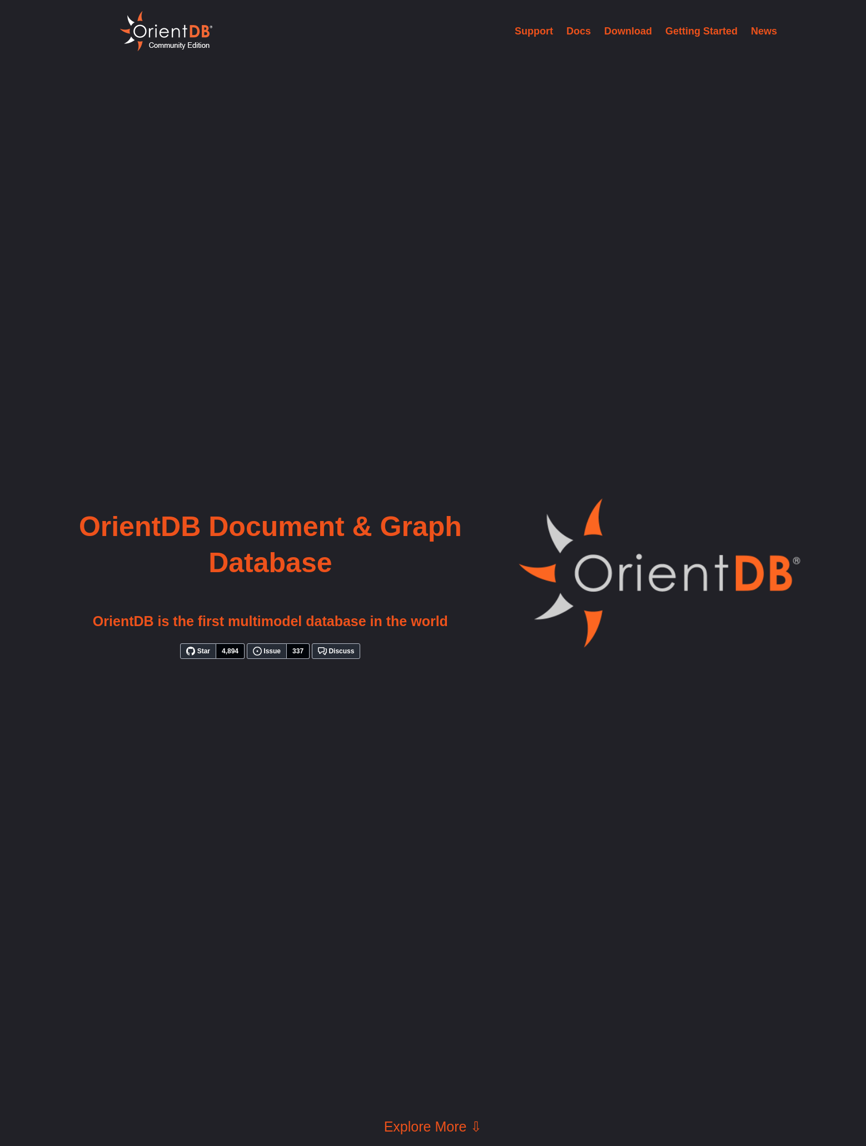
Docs (578, 31)
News (764, 31)
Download (628, 31)
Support (534, 31)
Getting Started (701, 31)
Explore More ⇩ (433, 1126)
